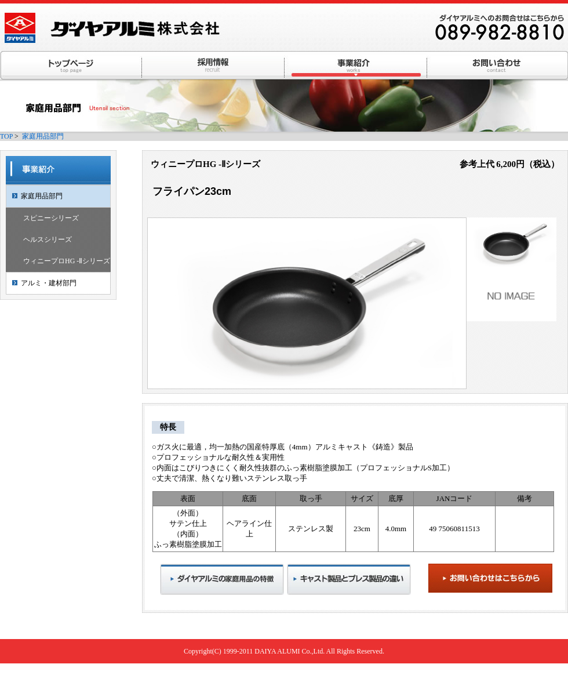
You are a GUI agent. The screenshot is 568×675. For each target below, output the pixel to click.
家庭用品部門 (43, 136)
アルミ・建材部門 (49, 283)
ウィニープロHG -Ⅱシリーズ (66, 261)
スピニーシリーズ (51, 218)
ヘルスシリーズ (47, 239)
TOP (6, 136)
